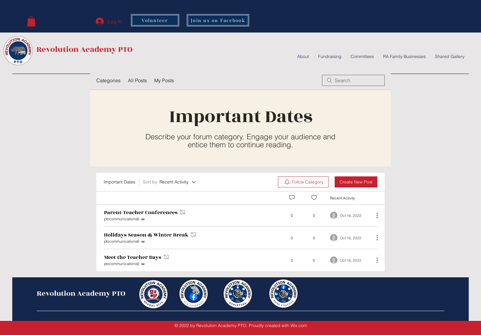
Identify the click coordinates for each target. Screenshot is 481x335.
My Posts (164, 80)
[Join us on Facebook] (218, 20)
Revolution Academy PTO (85, 49)
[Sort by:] (170, 182)
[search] (353, 80)
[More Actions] (374, 215)
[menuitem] (303, 181)
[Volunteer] (155, 20)
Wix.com (299, 325)
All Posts (137, 80)
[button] (31, 21)
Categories (108, 80)
